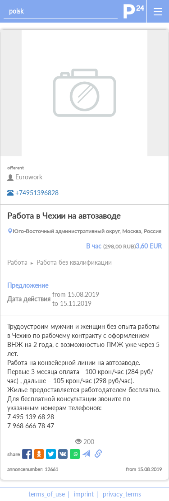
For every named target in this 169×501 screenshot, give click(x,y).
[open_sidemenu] (157, 11)
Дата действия (28, 299)
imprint (84, 494)
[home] (133, 11)
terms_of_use (46, 494)
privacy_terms (122, 494)
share (13, 454)
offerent (15, 167)
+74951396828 (33, 193)
